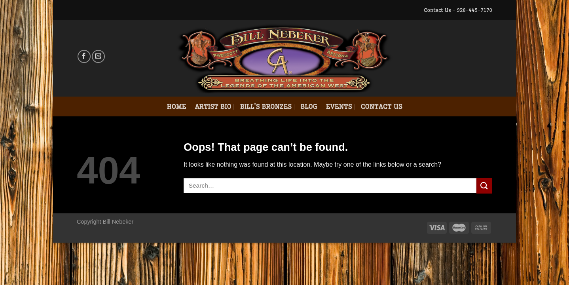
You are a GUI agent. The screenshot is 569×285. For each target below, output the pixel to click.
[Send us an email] (98, 56)
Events (339, 106)
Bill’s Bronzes (265, 106)
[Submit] (484, 185)
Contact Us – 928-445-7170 (458, 10)
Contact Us (381, 106)
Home (176, 106)
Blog (308, 106)
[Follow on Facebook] (84, 56)
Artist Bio (213, 106)
